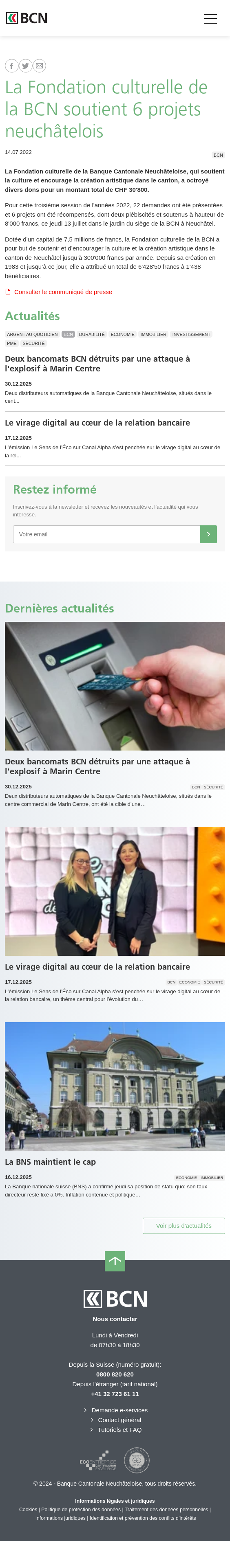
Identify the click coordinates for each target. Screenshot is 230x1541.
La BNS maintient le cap (50, 1162)
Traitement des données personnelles (166, 1509)
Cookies (28, 1509)
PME (11, 343)
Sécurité (33, 343)
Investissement (191, 334)
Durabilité (92, 334)
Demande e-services (115, 1410)
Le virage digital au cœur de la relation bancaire (97, 423)
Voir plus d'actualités (184, 1225)
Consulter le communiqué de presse (58, 291)
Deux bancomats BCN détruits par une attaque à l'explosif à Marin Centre (97, 363)
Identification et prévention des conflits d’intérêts (143, 1518)
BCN (218, 154)
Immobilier (153, 334)
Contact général (115, 1419)
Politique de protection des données (81, 1509)
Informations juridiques (60, 1518)
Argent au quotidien (32, 334)
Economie (123, 334)
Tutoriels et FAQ (115, 1429)
